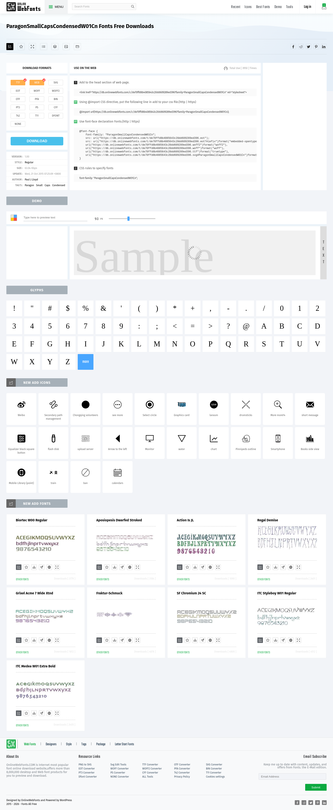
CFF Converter (150, 772)
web (37, 82)
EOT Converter (87, 768)
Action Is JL (185, 520)
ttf (18, 82)
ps (36, 107)
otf (18, 99)
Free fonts (25, 7)
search (133, 6)
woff (37, 90)
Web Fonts (30, 744)
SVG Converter (214, 764)
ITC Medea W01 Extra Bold (35, 666)
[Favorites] (21, 46)
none (18, 123)
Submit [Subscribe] (316, 787)
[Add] (9, 46)
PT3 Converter (87, 772)
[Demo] (32, 46)
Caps (47, 185)
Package (100, 744)
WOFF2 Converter (152, 768)
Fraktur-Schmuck (109, 593)
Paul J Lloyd (31, 179)
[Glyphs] (43, 46)
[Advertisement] (295, 126)
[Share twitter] (308, 46)
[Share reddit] (301, 46)
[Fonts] (77, 46)
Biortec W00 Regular (32, 520)
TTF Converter (150, 764)
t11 (36, 115)
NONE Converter (119, 776)
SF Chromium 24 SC (191, 593)
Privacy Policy (182, 776)
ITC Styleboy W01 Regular (276, 593)
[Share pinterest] (316, 46)
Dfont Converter (88, 776)
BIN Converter (214, 768)
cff (56, 107)
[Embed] (49, 567)
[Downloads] (34, 567)
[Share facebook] (293, 46)
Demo (278, 7)
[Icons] (66, 46)
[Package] (54, 46)
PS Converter (117, 772)
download (37, 141)
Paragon (29, 185)
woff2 (56, 90)
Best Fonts (263, 7)
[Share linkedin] (324, 46)
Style (69, 744)
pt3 (18, 107)
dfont (55, 115)
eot (18, 90)
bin (56, 99)
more (85, 362)
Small (39, 185)
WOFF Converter (119, 768)
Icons (248, 7)
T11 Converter (213, 772)
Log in (307, 7)
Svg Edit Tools (118, 764)
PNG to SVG (85, 764)
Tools (289, 7)
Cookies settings (215, 776)
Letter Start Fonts (124, 744)
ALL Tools (147, 776)
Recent (235, 7)
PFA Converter (182, 768)
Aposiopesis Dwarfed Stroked (119, 520)
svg (56, 82)
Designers (51, 744)
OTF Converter (182, 764)
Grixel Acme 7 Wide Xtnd (34, 593)
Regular (29, 162)
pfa (37, 99)
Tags (83, 744)
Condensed (58, 185)
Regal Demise (267, 520)
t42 (18, 115)
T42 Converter (182, 772)
